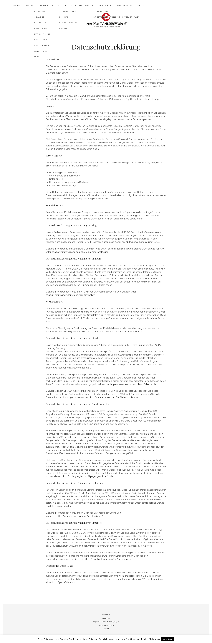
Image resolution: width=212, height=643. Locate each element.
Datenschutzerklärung (106, 625)
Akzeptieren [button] (167, 639)
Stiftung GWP (103, 6)
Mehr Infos (154, 639)
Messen (55, 6)
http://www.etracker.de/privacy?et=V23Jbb (133, 384)
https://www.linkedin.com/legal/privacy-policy (70, 295)
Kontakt (141, 6)
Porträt (30, 6)
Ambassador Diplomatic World (77, 6)
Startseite (18, 6)
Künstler (42, 6)
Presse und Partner (124, 6)
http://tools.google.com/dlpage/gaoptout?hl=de (87, 476)
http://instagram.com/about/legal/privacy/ (80, 516)
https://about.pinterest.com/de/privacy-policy (108, 559)
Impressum (106, 615)
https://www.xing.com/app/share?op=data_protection (80, 252)
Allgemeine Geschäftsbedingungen (106, 622)
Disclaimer (106, 618)
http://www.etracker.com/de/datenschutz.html (113, 397)
